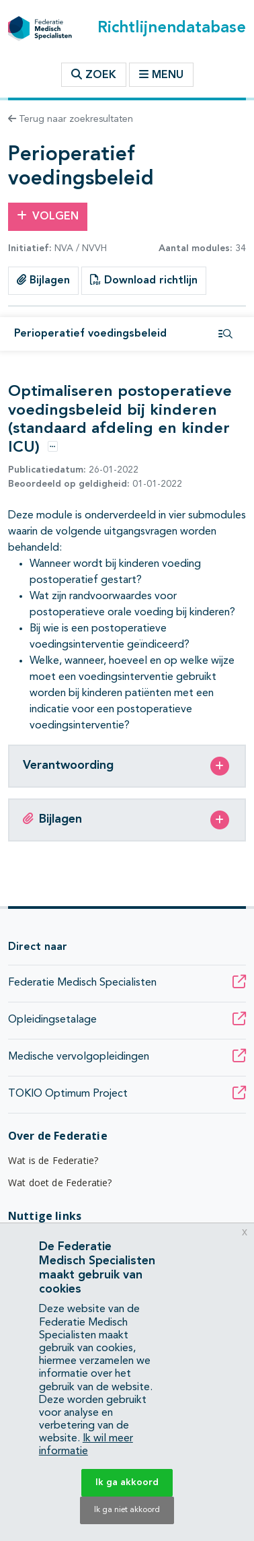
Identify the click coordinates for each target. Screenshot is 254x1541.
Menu (161, 75)
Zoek (93, 75)
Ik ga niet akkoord (127, 1510)
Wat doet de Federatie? (60, 1182)
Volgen (48, 216)
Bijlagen (43, 280)
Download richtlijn (144, 280)
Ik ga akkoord (127, 1482)
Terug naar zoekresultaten (70, 119)
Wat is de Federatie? (53, 1160)
